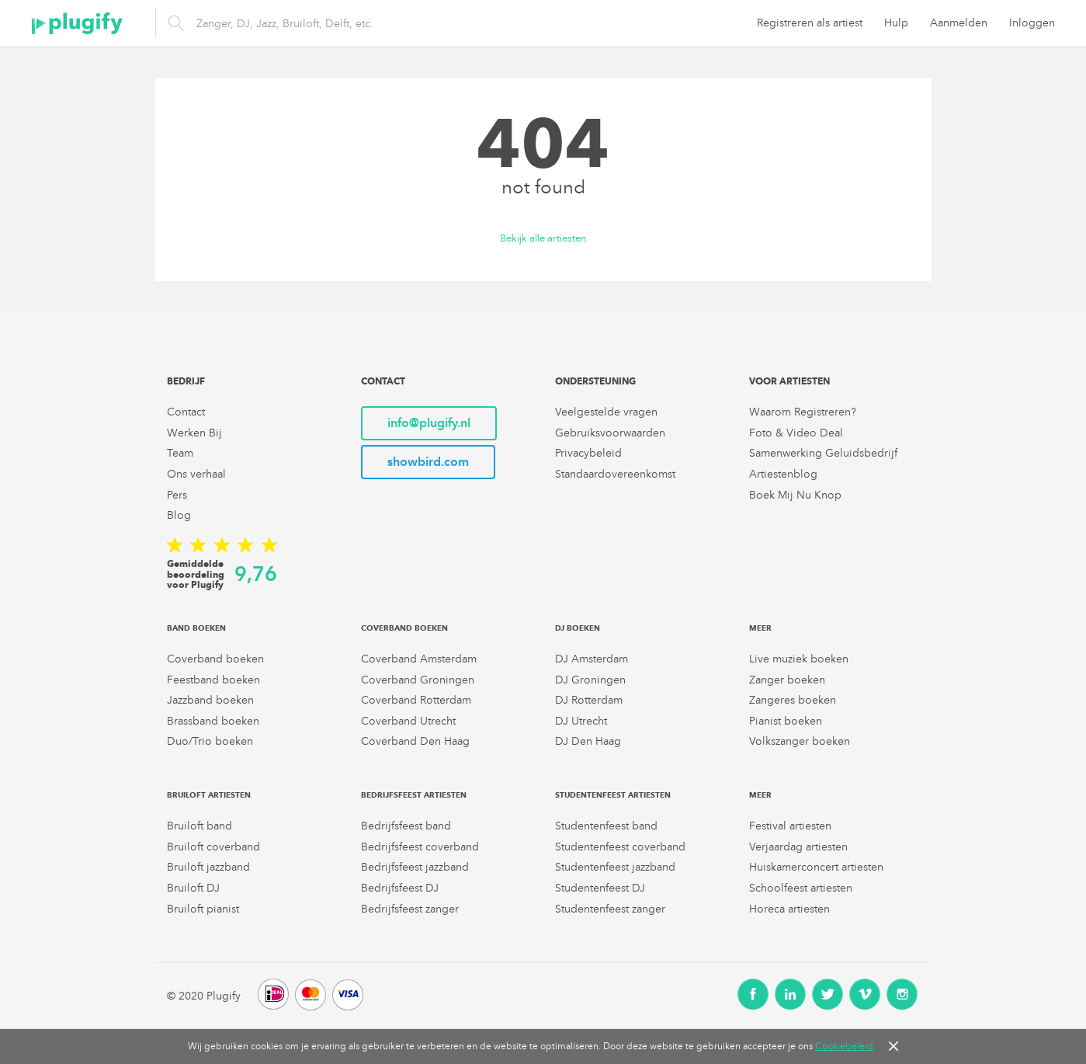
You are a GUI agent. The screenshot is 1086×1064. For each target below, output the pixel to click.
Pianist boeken (785, 721)
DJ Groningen (590, 680)
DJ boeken (577, 628)
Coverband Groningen (417, 680)
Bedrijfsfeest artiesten (414, 795)
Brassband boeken (213, 721)
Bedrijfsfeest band (406, 826)
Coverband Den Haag (415, 741)
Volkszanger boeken (799, 741)
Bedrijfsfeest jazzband (415, 867)
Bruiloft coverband (213, 847)
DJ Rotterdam (589, 700)
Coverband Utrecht (408, 721)
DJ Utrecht (581, 721)
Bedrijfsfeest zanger (410, 909)
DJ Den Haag (588, 741)
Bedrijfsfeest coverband (420, 847)
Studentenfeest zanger (610, 909)
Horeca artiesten (789, 909)
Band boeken (196, 628)
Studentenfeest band (606, 826)
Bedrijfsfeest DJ (400, 888)
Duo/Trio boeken (210, 741)
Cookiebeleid (844, 1046)
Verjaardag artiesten (798, 847)
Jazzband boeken (210, 700)
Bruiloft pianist (203, 909)
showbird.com (428, 461)
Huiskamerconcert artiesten (816, 867)
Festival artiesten (790, 826)
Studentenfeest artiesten (613, 795)
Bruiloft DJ (193, 888)
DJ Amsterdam (591, 659)
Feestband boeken (213, 680)
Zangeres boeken (792, 700)
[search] (388, 23)
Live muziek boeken (798, 659)
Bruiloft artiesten (209, 795)
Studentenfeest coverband (620, 847)
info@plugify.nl (428, 423)
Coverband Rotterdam (416, 700)
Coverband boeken (215, 659)
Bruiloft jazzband (208, 867)
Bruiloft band (199, 826)
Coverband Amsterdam (419, 659)
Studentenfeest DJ (600, 888)
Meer (760, 628)
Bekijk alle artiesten (543, 239)
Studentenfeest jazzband (615, 867)
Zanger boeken (787, 680)
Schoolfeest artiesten (800, 888)
